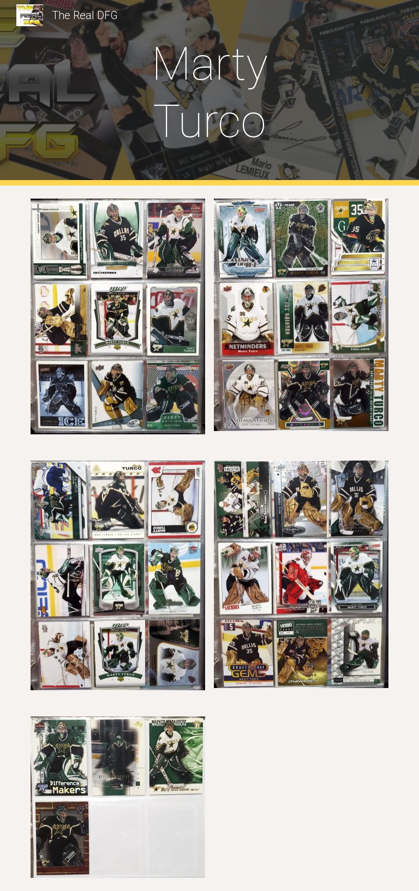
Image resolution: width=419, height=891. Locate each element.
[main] (209, 92)
